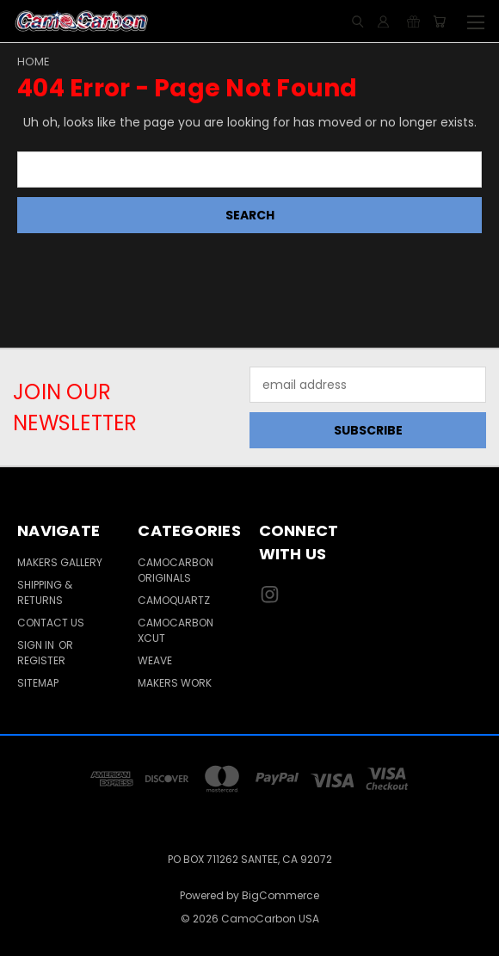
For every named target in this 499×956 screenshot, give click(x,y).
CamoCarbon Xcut (175, 630)
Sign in (37, 645)
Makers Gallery (59, 562)
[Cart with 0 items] (439, 21)
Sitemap (38, 682)
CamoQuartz (174, 600)
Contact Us (50, 622)
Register (41, 660)
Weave (155, 660)
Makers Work (175, 682)
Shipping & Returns (44, 592)
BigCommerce (280, 895)
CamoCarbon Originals (175, 570)
